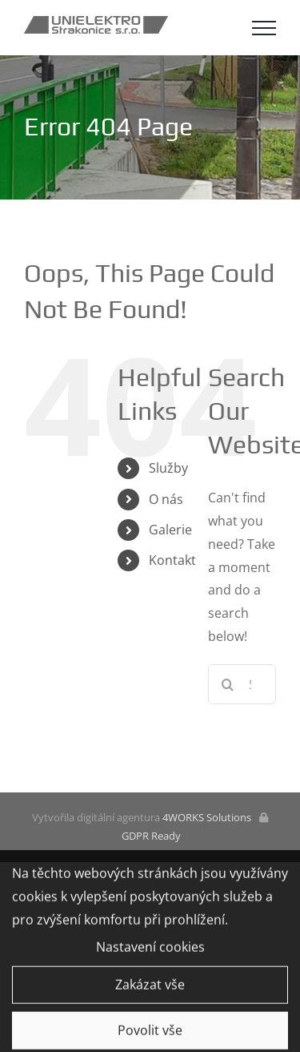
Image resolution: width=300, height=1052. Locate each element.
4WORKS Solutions (206, 817)
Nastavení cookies (150, 949)
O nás (166, 499)
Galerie (170, 529)
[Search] (228, 684)
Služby (168, 468)
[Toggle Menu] (264, 28)
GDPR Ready (150, 835)
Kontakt (172, 560)
